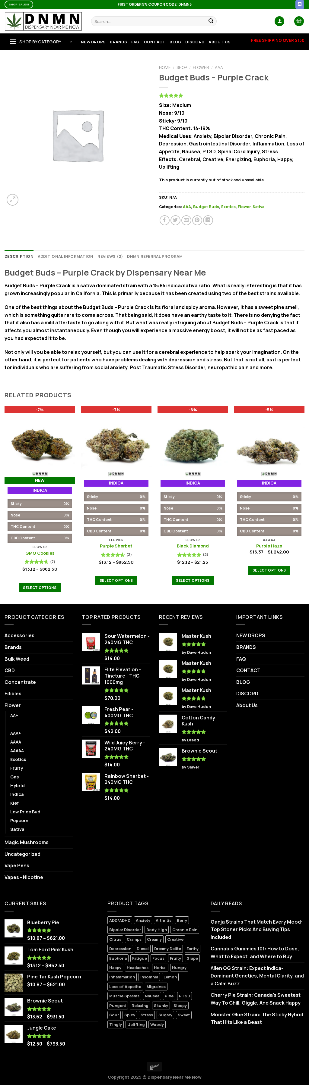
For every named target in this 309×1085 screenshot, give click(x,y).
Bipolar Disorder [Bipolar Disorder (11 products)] (125, 929)
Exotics (228, 206)
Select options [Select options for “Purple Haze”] (269, 570)
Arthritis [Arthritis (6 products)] (163, 920)
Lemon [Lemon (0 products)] (170, 977)
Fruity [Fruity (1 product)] (175, 958)
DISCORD (194, 42)
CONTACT (155, 42)
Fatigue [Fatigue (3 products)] (139, 958)
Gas (14, 777)
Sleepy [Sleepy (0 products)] (180, 1005)
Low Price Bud (25, 812)
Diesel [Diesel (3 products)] (143, 948)
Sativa (258, 206)
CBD (10, 670)
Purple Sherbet (116, 546)
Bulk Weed (17, 659)
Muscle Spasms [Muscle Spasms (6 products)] (124, 996)
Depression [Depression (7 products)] (120, 948)
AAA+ (15, 733)
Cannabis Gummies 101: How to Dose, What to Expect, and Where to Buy (255, 952)
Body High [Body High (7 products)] (156, 929)
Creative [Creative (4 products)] (175, 939)
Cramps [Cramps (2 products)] (134, 939)
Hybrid (17, 785)
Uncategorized (22, 854)
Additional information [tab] (66, 256)
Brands (13, 647)
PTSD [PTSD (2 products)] (184, 996)
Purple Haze (269, 546)
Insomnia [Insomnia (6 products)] (149, 977)
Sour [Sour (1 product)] (114, 1015)
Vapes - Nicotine (24, 877)
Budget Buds (206, 206)
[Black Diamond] (193, 441)
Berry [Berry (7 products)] (182, 920)
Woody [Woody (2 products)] (157, 1024)
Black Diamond (193, 546)
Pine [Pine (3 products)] (169, 996)
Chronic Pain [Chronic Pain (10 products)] (184, 929)
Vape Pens (17, 865)
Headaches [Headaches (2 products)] (137, 967)
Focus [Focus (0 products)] (158, 958)
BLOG (175, 42)
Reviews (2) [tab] (110, 256)
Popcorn (19, 820)
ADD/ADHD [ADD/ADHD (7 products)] (119, 920)
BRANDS (118, 42)
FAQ (135, 42)
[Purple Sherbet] (116, 441)
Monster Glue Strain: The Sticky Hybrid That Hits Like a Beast (257, 1018)
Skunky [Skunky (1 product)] (161, 1005)
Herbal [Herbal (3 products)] (160, 967)
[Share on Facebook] (165, 220)
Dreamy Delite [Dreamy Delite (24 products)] (167, 948)
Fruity (16, 768)
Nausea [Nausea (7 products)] (152, 996)
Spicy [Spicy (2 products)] (129, 1015)
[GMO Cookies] (40, 441)
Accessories (19, 635)
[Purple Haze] (269, 441)
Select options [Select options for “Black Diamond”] (192, 580)
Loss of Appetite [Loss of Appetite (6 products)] (125, 986)
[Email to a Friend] (186, 220)
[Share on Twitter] (175, 220)
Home (165, 67)
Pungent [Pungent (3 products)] (117, 1005)
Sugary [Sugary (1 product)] (165, 1015)
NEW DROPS (93, 42)
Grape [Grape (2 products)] (192, 958)
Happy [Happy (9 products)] (115, 967)
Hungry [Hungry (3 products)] (179, 967)
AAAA (15, 742)
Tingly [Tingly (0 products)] (115, 1024)
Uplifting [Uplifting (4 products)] (136, 1024)
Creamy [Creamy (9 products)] (154, 939)
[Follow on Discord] (299, 4)
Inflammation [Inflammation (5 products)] (122, 977)
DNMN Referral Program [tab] (155, 256)
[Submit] (211, 21)
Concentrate (20, 682)
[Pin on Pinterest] (197, 220)
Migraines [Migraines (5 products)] (156, 986)
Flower (201, 67)
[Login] (279, 21)
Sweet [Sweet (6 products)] (184, 1015)
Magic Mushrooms (27, 842)
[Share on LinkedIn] (208, 220)
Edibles (13, 693)
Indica (17, 794)
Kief (14, 803)
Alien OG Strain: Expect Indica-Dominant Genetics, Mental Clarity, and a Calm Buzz (257, 976)
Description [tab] (19, 256)
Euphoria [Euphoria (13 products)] (118, 958)
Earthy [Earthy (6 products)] (192, 948)
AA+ (14, 715)
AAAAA (17, 750)
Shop (182, 67)
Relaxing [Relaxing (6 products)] (140, 1005)
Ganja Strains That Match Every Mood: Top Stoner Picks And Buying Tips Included (257, 929)
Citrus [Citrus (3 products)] (115, 939)
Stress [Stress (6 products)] (147, 1015)
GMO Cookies (39, 553)
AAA (219, 67)
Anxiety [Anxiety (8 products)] (143, 920)
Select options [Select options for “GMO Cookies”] (39, 587)
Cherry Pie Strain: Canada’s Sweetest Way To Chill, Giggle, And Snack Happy (256, 999)
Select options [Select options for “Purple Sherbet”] (116, 580)
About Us (220, 42)
